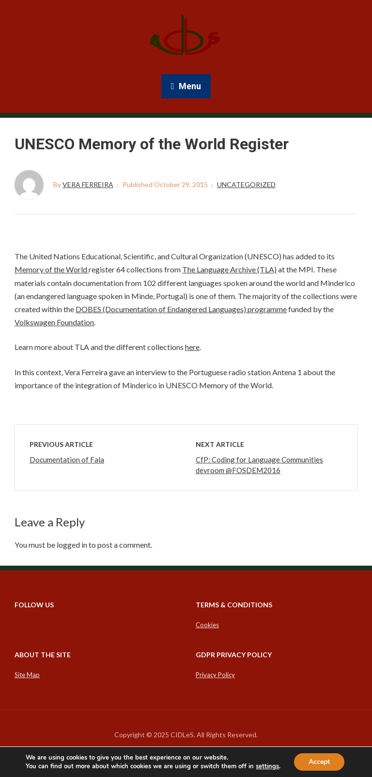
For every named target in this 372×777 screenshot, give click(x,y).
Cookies (207, 625)
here (192, 346)
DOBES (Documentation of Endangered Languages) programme (181, 309)
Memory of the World (52, 269)
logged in (72, 544)
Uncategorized (246, 184)
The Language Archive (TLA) (229, 269)
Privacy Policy (215, 675)
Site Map (27, 675)
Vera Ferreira (87, 184)
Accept (319, 761)
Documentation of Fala (67, 459)
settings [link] (267, 766)
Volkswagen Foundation (54, 322)
